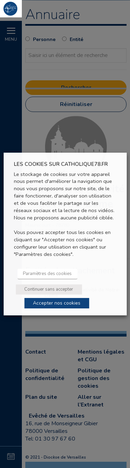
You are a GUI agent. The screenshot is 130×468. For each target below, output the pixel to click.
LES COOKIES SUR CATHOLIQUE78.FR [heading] (61, 164)
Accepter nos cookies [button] (56, 303)
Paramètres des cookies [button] (47, 274)
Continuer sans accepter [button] (48, 289)
